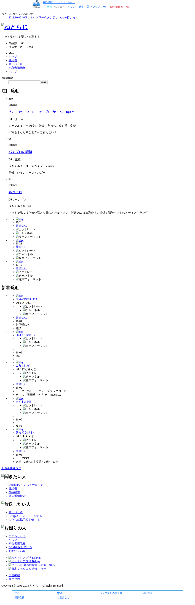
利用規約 (147, 593)
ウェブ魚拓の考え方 (111, 593)
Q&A (60, 593)
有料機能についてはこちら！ (59, 2)
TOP (16, 593)
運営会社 (19, 597)
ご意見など (63, 597)
